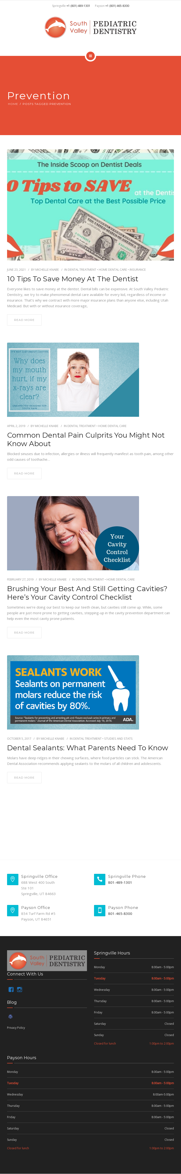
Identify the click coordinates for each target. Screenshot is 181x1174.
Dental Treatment (82, 269)
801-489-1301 (120, 882)
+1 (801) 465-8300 (117, 6)
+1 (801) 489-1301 (78, 6)
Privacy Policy (16, 1028)
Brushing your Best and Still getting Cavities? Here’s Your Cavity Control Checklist (87, 593)
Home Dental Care (113, 269)
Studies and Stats (118, 738)
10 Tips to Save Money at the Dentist (72, 279)
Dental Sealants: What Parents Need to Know (87, 748)
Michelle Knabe (47, 269)
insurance (138, 269)
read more (24, 320)
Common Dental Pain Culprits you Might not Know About (86, 439)
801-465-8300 (120, 913)
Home (13, 104)
